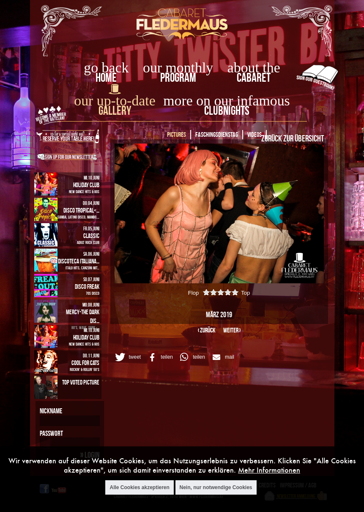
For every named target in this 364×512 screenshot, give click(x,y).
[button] (127, 357)
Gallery (115, 110)
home (106, 77)
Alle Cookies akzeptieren (139, 487)
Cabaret (254, 77)
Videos (254, 134)
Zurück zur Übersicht (292, 138)
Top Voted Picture (80, 382)
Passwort (51, 433)
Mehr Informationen (269, 469)
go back (106, 67)
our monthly (178, 67)
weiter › (232, 330)
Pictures (176, 134)
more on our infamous (226, 100)
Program (178, 77)
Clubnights (226, 110)
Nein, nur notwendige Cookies (216, 487)
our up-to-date (114, 100)
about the (253, 67)
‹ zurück (207, 330)
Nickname (51, 411)
